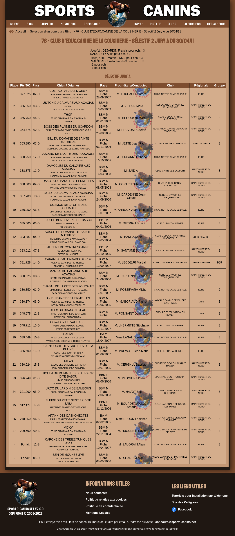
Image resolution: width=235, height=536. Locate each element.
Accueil (21, 31)
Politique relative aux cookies (106, 499)
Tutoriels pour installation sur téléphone (200, 495)
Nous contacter (96, 493)
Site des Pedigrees (185, 502)
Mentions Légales (98, 512)
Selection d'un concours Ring (50, 31)
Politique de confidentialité (104, 506)
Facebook (182, 509)
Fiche (104, 94)
